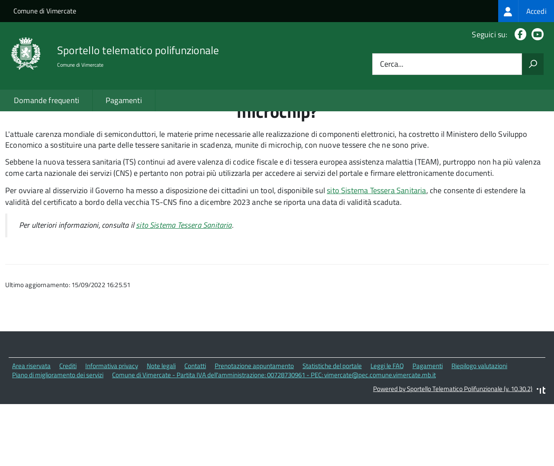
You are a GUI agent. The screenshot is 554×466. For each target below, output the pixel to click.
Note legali (161, 428)
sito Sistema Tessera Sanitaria (376, 253)
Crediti (68, 428)
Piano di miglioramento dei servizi (57, 437)
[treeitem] (526, 11)
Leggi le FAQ (387, 428)
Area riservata (31, 428)
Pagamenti (124, 100)
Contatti (195, 428)
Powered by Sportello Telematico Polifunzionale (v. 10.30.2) (452, 451)
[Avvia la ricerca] (533, 64)
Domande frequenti (46, 100)
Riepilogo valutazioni (479, 428)
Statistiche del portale (332, 428)
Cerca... (391, 64)
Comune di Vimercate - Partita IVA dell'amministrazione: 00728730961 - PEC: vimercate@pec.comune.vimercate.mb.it (274, 437)
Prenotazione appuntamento (254, 428)
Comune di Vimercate (44, 11)
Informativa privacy (111, 428)
